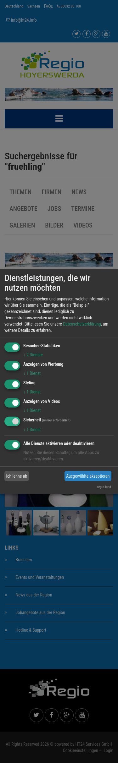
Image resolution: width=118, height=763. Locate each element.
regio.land (104, 487)
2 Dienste (33, 354)
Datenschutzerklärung (82, 324)
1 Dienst (32, 373)
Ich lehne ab (16, 476)
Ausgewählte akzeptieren (88, 476)
